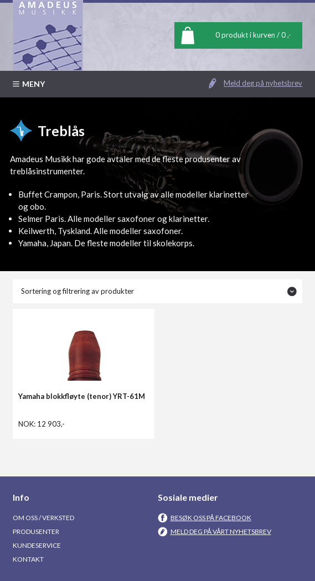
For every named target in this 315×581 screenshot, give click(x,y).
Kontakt (28, 559)
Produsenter (36, 531)
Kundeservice (37, 545)
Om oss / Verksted (43, 517)
